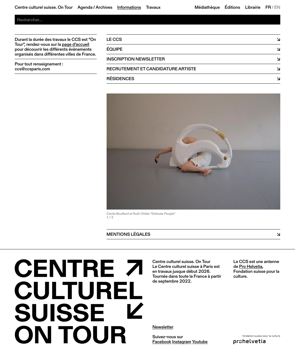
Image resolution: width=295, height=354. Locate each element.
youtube (199, 341)
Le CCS (114, 39)
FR (268, 7)
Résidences (120, 78)
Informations (129, 7)
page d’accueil (75, 44)
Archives (104, 7)
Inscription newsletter (136, 59)
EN (277, 7)
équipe (114, 49)
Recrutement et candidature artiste (151, 69)
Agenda (84, 7)
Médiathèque (207, 7)
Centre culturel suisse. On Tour (44, 7)
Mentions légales (128, 234)
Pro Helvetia (250, 266)
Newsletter (162, 327)
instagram (181, 341)
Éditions (232, 7)
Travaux (153, 7)
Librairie (253, 7)
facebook (161, 341)
